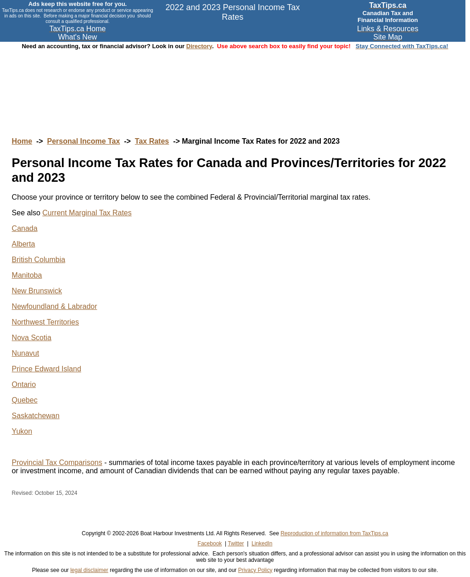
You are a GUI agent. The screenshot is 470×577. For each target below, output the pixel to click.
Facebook (210, 543)
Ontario (24, 384)
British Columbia (38, 259)
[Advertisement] (235, 84)
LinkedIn (262, 543)
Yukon (22, 431)
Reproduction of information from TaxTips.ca (334, 533)
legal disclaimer (89, 570)
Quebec (25, 400)
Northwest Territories (45, 322)
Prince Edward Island (46, 369)
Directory (199, 46)
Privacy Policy (255, 570)
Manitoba (27, 275)
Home (22, 141)
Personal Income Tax (83, 141)
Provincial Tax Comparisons (57, 462)
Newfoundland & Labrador (54, 306)
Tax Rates (152, 141)
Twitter (236, 543)
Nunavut (25, 353)
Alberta (23, 244)
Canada (25, 228)
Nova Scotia (31, 338)
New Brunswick (37, 291)
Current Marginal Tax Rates (86, 213)
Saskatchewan (36, 416)
